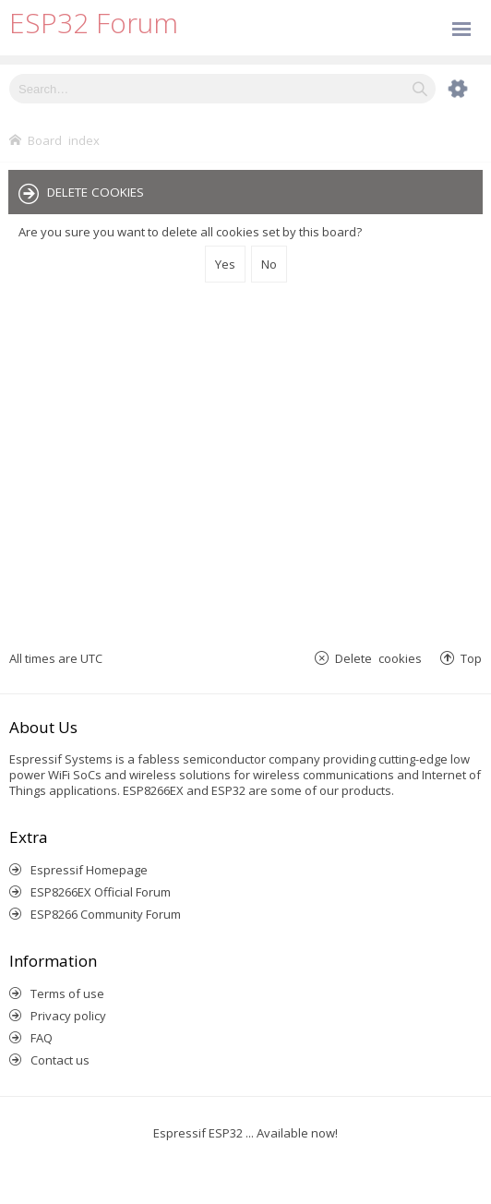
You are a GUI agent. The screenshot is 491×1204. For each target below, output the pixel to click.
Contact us (60, 1060)
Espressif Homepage (89, 869)
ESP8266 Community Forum (105, 914)
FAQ (41, 1037)
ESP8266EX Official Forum (100, 892)
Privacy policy (68, 1015)
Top (471, 658)
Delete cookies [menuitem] (378, 658)
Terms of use (67, 993)
